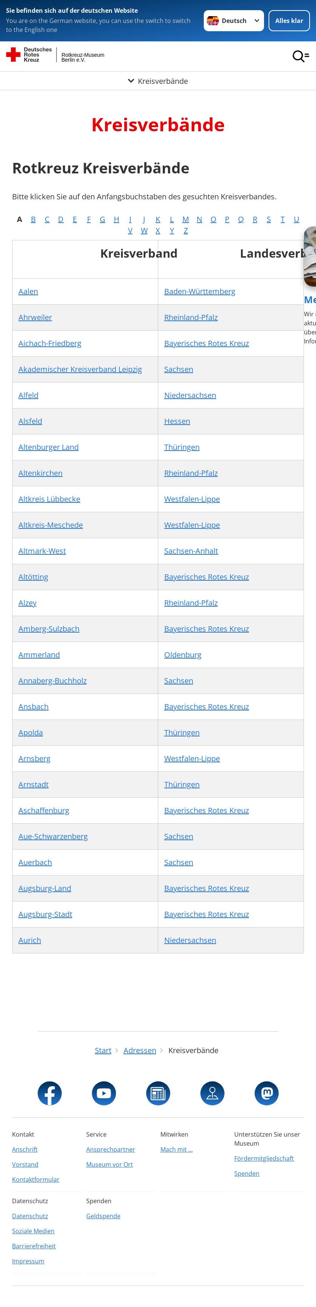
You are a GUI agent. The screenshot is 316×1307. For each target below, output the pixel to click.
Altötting (33, 577)
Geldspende (103, 1216)
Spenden (247, 1173)
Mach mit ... (176, 1149)
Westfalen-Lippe (192, 499)
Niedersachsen (190, 395)
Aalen (28, 291)
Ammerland (39, 655)
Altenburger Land (48, 447)
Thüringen (182, 447)
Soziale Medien (33, 1231)
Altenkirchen (40, 473)
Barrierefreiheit (34, 1246)
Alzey (27, 603)
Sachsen (178, 369)
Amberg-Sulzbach (48, 629)
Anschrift (25, 1149)
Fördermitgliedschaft (264, 1158)
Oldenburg (183, 655)
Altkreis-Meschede (50, 525)
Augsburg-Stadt (45, 914)
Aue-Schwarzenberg (53, 836)
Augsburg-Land (44, 888)
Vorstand (25, 1164)
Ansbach (33, 706)
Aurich (29, 940)
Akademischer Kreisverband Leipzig (80, 369)
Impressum (28, 1261)
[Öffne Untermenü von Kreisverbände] (158, 81)
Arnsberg (34, 758)
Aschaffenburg (43, 810)
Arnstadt (33, 784)
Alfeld (28, 395)
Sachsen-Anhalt (191, 551)
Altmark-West (42, 551)
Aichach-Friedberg (49, 343)
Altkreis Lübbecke (49, 499)
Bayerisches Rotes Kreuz (206, 343)
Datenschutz (30, 1216)
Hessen (177, 421)
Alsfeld (30, 421)
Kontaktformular (36, 1179)
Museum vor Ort (109, 1164)
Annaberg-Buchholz (52, 681)
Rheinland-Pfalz (191, 317)
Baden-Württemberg (199, 291)
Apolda (30, 732)
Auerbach (35, 862)
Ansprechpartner (110, 1149)
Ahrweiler (35, 317)
